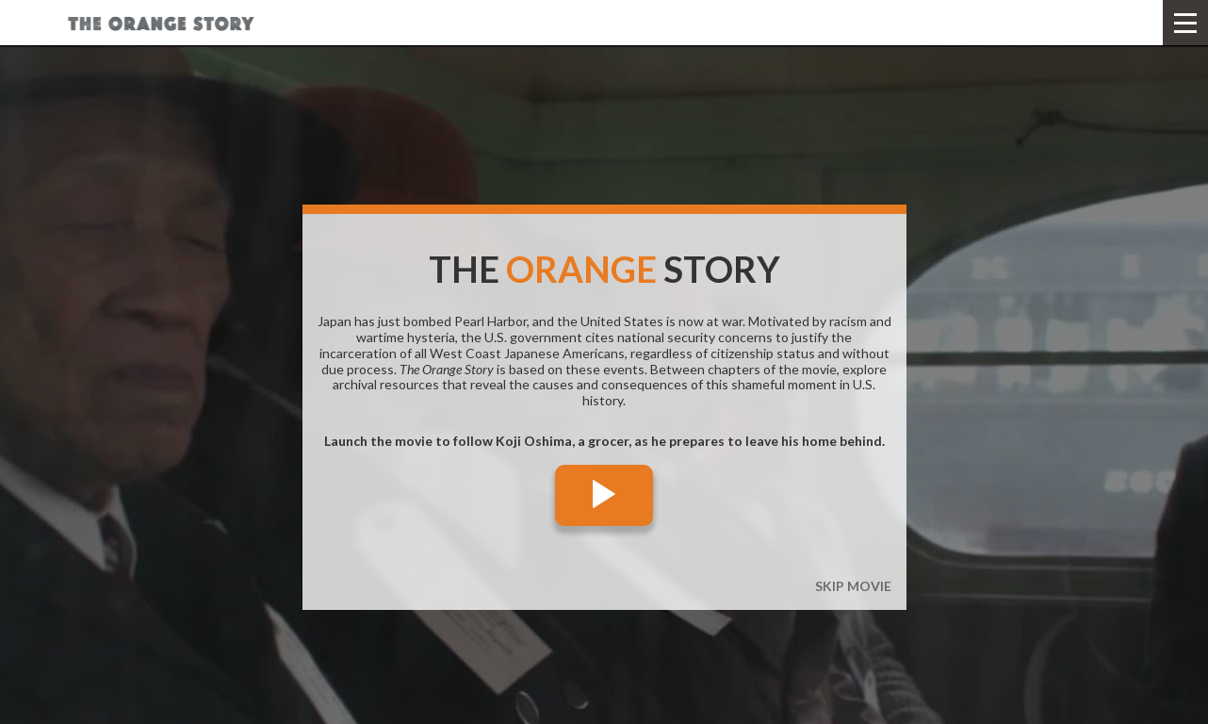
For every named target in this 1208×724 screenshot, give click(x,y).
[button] (1185, 22)
